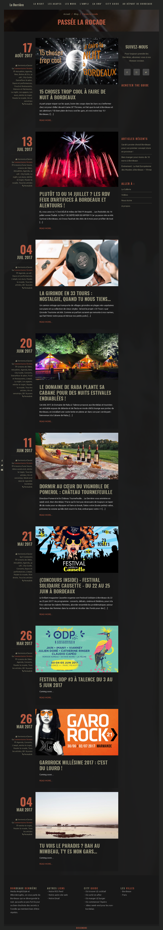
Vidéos (124, 195)
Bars (16, 74)
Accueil (67, 14)
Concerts (28, 373)
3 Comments (27, 557)
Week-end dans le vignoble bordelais (25, 481)
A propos (125, 206)
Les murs (70, 4)
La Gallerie (126, 189)
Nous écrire (126, 200)
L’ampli (84, 4)
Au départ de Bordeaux (137, 4)
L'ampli (14, 279)
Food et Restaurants (23, 86)
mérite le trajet (25, 95)
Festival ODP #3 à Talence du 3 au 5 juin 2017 (76, 682)
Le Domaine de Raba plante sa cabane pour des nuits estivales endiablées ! (75, 392)
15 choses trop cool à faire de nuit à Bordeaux (72, 94)
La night (38, 4)
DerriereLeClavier (25, 65)
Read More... (45, 120)
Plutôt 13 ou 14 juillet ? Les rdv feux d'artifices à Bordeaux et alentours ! (74, 199)
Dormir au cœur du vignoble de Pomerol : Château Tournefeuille (75, 489)
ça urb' (29, 273)
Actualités (20, 71)
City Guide (112, 4)
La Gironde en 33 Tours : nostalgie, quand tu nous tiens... (75, 296)
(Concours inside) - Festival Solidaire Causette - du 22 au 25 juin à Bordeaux (74, 585)
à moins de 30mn (25, 168)
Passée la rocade (19, 98)
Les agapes (55, 4)
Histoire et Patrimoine (22, 89)
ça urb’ (97, 4)
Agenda (28, 71)
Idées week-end (19, 469)
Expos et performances (22, 83)
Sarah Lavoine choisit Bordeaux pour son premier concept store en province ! (136, 148)
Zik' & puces (27, 285)
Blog (76, 14)
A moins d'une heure (23, 165)
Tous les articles (25, 183)
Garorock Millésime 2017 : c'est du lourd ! (73, 765)
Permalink (28, 104)
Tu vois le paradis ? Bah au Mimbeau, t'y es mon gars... (69, 848)
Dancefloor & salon (24, 80)
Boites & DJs (24, 74)
